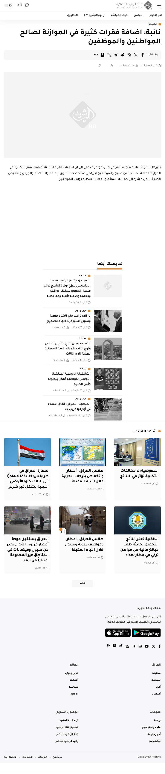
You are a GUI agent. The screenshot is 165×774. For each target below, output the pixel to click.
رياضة (83, 369)
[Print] (102, 54)
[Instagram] (140, 657)
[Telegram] (133, 657)
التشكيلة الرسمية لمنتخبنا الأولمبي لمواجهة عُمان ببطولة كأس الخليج (69, 379)
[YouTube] (147, 657)
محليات (153, 24)
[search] (27, 5)
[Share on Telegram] (116, 54)
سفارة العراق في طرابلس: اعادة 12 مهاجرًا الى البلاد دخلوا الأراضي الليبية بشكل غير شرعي (29, 482)
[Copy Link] (109, 54)
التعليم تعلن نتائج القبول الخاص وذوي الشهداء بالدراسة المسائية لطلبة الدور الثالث (67, 349)
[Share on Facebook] (142, 54)
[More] (96, 54)
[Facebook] (160, 657)
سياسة (83, 276)
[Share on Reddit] (122, 54)
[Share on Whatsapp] (129, 54)
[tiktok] (120, 657)
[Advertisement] (82, 219)
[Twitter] (153, 657)
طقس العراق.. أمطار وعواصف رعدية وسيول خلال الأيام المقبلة (84, 550)
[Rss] (127, 657)
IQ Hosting (154, 768)
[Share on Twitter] (136, 54)
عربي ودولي (81, 311)
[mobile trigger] (157, 5)
